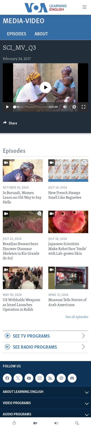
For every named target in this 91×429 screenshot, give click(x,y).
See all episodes (77, 317)
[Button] (10, 124)
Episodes (16, 34)
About (41, 34)
